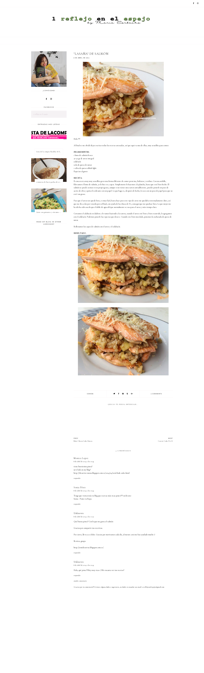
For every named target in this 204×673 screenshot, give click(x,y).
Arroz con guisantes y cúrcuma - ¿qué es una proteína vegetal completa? (49, 212)
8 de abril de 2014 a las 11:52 (84, 517)
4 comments (156, 394)
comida (90, 394)
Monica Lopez (81, 458)
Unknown (78, 513)
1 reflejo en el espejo (40, 114)
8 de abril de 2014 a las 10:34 (84, 461)
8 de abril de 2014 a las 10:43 (84, 491)
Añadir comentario (80, 581)
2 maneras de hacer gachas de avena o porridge (49, 182)
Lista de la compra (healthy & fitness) (49, 152)
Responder (77, 478)
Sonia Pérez (80, 487)
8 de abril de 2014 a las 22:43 (84, 565)
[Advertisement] (125, 663)
